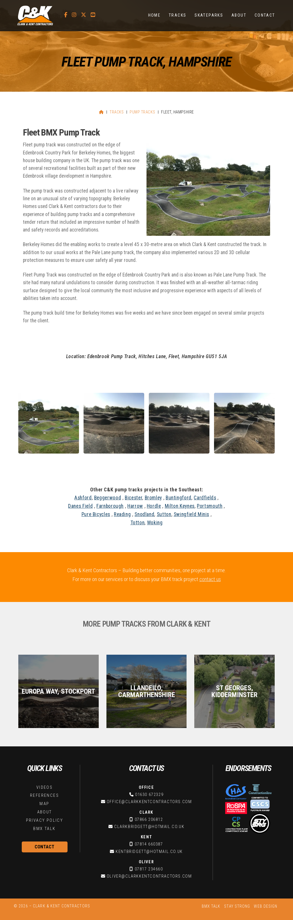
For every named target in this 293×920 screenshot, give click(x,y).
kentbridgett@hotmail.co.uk (149, 851)
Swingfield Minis (191, 514)
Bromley (153, 498)
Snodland (144, 514)
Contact (44, 847)
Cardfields (205, 498)
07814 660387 (149, 844)
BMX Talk (44, 828)
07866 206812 (149, 819)
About (44, 812)
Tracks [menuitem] (177, 15)
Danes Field (80, 506)
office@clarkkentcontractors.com (149, 801)
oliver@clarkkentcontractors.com (149, 876)
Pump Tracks (142, 112)
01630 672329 (149, 794)
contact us (210, 579)
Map (44, 803)
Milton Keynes (180, 506)
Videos (44, 787)
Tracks (117, 112)
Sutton (164, 514)
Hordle (154, 506)
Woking (155, 522)
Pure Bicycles (96, 514)
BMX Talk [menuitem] (211, 906)
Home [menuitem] (154, 15)
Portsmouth (209, 506)
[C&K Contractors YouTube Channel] (93, 15)
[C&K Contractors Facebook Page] (65, 15)
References (44, 795)
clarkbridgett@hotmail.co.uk (149, 826)
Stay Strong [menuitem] (237, 906)
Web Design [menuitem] (265, 906)
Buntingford (178, 498)
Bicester (133, 498)
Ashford (83, 498)
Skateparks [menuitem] (209, 15)
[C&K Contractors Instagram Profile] (74, 15)
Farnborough (110, 506)
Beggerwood (107, 498)
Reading (122, 514)
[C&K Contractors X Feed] (83, 15)
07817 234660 (149, 869)
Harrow (135, 506)
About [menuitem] (238, 15)
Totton (137, 522)
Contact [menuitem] (265, 15)
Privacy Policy (44, 820)
